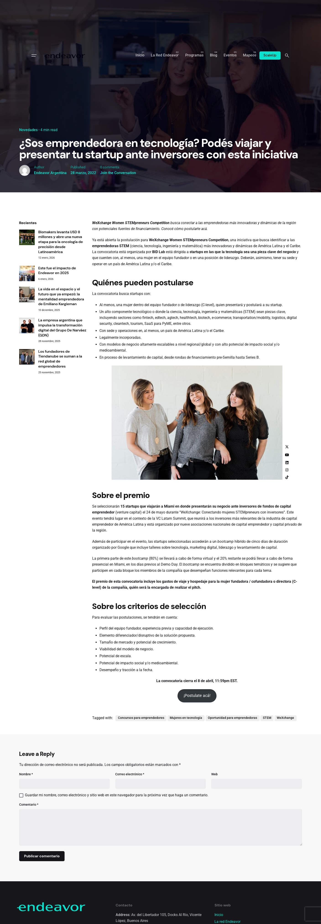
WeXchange (285, 754)
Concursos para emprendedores (141, 754)
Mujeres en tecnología (186, 754)
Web (214, 810)
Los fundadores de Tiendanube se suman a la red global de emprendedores (60, 394)
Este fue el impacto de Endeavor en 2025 (57, 306)
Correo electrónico (129, 810)
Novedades (28, 130)
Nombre (26, 810)
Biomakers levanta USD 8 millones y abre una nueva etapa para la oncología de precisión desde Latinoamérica (60, 277)
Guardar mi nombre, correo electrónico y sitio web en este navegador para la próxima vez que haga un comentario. (116, 831)
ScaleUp (270, 55)
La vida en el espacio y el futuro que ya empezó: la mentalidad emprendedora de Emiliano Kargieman (61, 332)
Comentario (28, 840)
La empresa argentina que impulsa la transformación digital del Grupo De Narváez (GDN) (62, 363)
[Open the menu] (34, 55)
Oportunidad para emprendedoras (232, 754)
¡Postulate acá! (197, 731)
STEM (267, 754)
